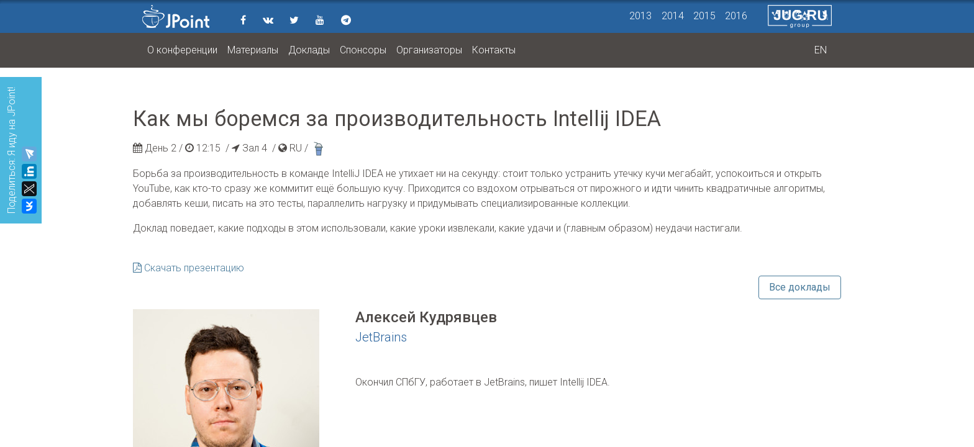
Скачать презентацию (188, 268)
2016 (736, 16)
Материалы (252, 50)
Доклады (309, 50)
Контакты (494, 50)
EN (820, 50)
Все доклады (800, 287)
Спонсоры (363, 50)
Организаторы (429, 50)
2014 (673, 16)
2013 (640, 16)
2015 (704, 16)
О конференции (182, 50)
